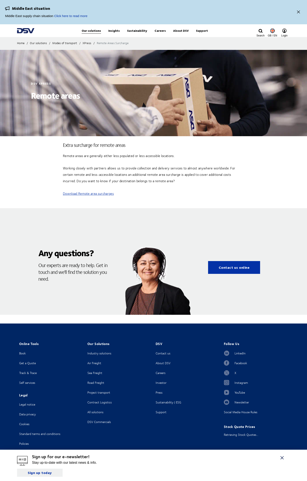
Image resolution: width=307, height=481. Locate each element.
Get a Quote (27, 363)
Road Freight (95, 382)
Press (159, 392)
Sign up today (40, 472)
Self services (27, 382)
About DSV (163, 363)
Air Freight (94, 363)
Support (161, 412)
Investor (161, 382)
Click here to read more (70, 16)
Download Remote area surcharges (88, 202)
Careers (160, 373)
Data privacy (27, 414)
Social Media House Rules (240, 412)
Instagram (241, 382)
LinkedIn (240, 353)
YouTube (240, 392)
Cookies (24, 424)
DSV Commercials (99, 422)
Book (22, 353)
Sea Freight (94, 373)
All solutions (95, 412)
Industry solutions (99, 353)
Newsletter (242, 402)
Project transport (98, 392)
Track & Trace (28, 373)
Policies (24, 443)
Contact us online (234, 276)
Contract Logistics (99, 402)
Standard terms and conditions (39, 434)
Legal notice (27, 404)
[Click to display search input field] (260, 35)
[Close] (298, 12)
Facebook (241, 363)
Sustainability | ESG (168, 402)
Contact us (163, 353)
